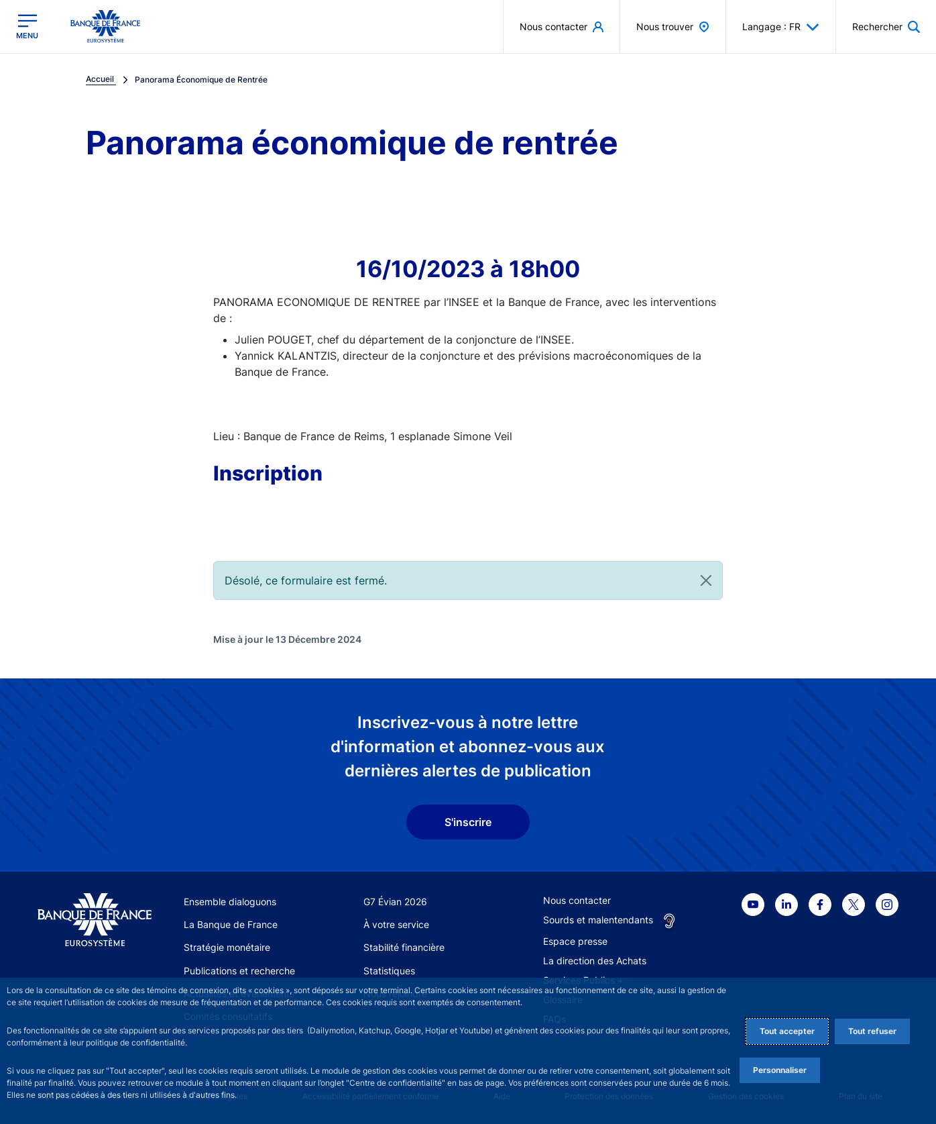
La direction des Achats (594, 960)
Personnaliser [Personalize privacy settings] (780, 1070)
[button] (886, 26)
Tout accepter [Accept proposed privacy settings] (787, 1031)
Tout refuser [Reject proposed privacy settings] (872, 1031)
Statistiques (389, 970)
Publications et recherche (239, 970)
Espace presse (575, 941)
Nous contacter (577, 900)
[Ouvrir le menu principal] (27, 26)
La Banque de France (231, 924)
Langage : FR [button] (780, 27)
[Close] (706, 580)
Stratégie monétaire (227, 947)
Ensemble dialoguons (230, 901)
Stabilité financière (404, 947)
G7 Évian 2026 (395, 901)
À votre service (396, 924)
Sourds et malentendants (598, 919)
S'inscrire (468, 822)
